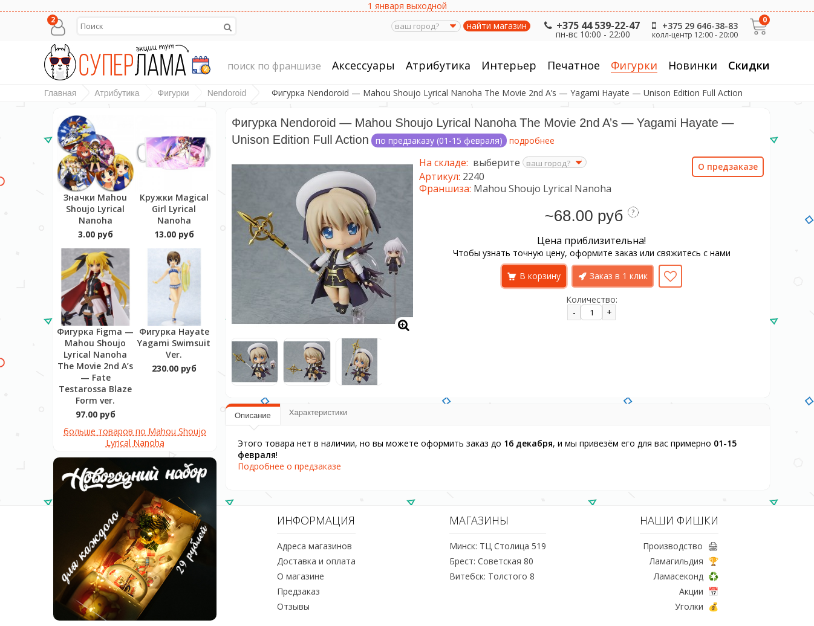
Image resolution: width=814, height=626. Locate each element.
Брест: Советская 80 (491, 561)
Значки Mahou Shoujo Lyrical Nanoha (95, 209)
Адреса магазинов (314, 546)
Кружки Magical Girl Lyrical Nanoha (174, 209)
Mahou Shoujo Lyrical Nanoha (542, 188)
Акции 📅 (698, 591)
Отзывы (293, 606)
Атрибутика (438, 65)
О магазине (300, 576)
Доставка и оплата (316, 561)
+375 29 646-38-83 (692, 25)
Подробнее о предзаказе (289, 466)
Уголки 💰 (696, 606)
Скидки (749, 65)
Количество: (591, 299)
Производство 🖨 (680, 546)
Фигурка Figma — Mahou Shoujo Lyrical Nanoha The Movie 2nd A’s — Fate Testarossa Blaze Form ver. (95, 366)
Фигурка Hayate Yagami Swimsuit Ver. (173, 343)
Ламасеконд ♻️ (686, 576)
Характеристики (318, 412)
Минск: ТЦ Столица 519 (497, 546)
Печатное (573, 65)
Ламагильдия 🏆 (684, 561)
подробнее (532, 140)
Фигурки (634, 65)
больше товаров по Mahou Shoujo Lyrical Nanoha (134, 436)
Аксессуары (363, 65)
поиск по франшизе (274, 66)
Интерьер (508, 65)
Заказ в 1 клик (619, 276)
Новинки (692, 65)
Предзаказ (298, 591)
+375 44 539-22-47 (590, 25)
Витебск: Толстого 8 (492, 576)
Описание (253, 415)
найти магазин (497, 26)
